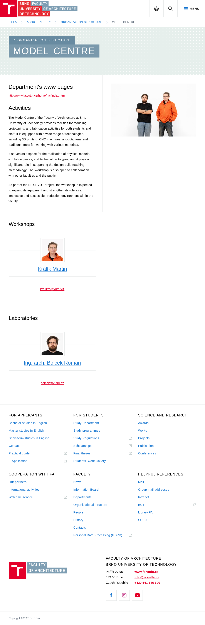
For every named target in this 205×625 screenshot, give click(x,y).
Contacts (79, 527)
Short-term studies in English (29, 438)
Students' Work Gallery (89, 461)
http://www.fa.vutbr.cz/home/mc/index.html (36, 95)
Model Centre (123, 22)
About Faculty (39, 22)
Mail (141, 482)
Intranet (143, 497)
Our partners (18, 482)
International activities (24, 489)
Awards (143, 423)
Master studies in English (26, 430)
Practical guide (19, 453)
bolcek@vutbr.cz (52, 383)
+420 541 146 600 (147, 582)
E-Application (18, 461)
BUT (147, 505)
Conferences (147, 453)
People (78, 512)
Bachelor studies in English (28, 423)
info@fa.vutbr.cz (146, 577)
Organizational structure (90, 505)
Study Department (86, 423)
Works (142, 430)
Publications (146, 445)
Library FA (145, 512)
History (78, 520)
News (77, 482)
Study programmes (86, 430)
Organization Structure (81, 22)
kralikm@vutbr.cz (52, 289)
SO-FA (143, 520)
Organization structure (42, 40)
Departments (82, 497)
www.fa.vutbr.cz (146, 572)
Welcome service (21, 497)
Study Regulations (86, 438)
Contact (14, 445)
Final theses (82, 453)
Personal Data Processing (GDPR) (97, 535)
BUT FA (12, 22)
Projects (144, 438)
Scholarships (82, 445)
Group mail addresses (153, 489)
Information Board (86, 489)
